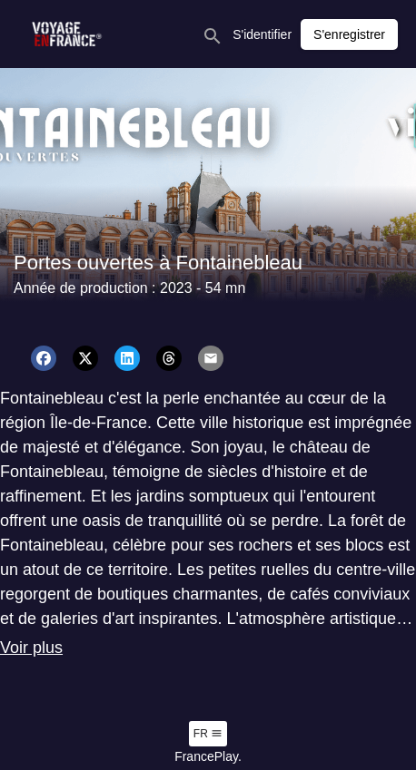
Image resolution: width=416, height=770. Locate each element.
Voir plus (31, 647)
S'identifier (262, 34)
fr (208, 733)
